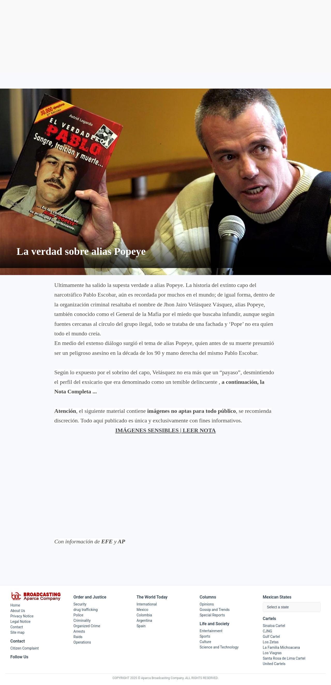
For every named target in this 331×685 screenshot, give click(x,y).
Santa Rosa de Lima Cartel (284, 658)
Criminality (82, 620)
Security (79, 604)
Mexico (142, 610)
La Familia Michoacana (281, 647)
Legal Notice (20, 621)
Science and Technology (219, 647)
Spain (141, 626)
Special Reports (212, 615)
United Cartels (274, 664)
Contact (16, 627)
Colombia (144, 615)
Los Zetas (271, 642)
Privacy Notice (21, 616)
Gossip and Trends (215, 610)
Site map (17, 632)
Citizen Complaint (24, 648)
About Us (17, 611)
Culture (205, 642)
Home (15, 605)
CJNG (267, 631)
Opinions (207, 604)
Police (78, 615)
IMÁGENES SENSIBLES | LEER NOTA (165, 430)
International (147, 604)
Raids (77, 637)
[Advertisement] (165, 36)
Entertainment (211, 631)
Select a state (278, 607)
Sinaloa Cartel (274, 626)
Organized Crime (86, 626)
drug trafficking (85, 610)
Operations (82, 642)
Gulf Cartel (271, 636)
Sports (205, 636)
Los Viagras (272, 653)
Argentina (144, 620)
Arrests (79, 631)
